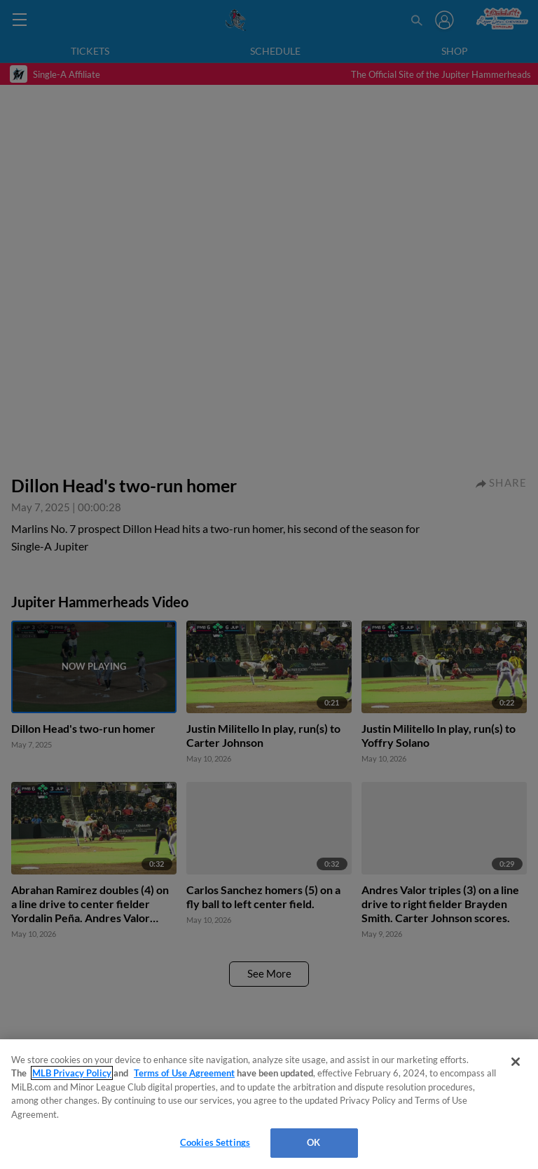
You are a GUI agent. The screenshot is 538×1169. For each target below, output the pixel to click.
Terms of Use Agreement (184, 1073)
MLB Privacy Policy (71, 1073)
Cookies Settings (215, 1142)
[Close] (515, 1061)
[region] (269, 1104)
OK (313, 1142)
